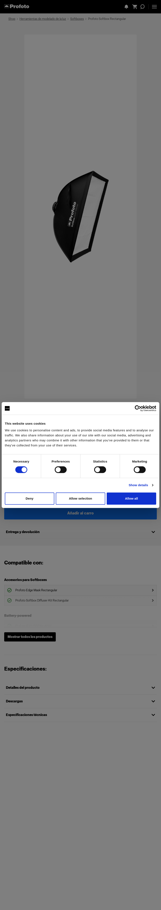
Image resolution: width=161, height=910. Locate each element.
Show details (138, 485)
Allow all (131, 498)
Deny (29, 498)
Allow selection (80, 498)
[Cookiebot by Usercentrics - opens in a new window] (137, 408)
